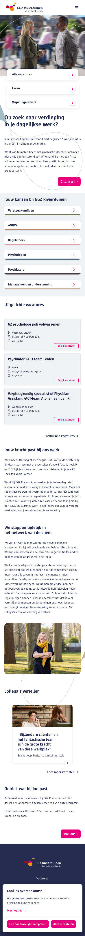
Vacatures (42, 878)
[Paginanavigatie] (77, 7)
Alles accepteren (63, 924)
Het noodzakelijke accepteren (28, 924)
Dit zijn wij (67, 181)
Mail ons (69, 834)
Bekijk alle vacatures (60, 436)
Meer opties (16, 910)
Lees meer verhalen (61, 772)
